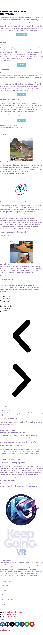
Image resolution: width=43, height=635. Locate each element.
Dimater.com (6, 630)
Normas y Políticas (8, 599)
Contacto (5, 590)
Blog (3, 604)
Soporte (5, 595)
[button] (21, 336)
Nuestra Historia (7, 581)
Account (5, 586)
